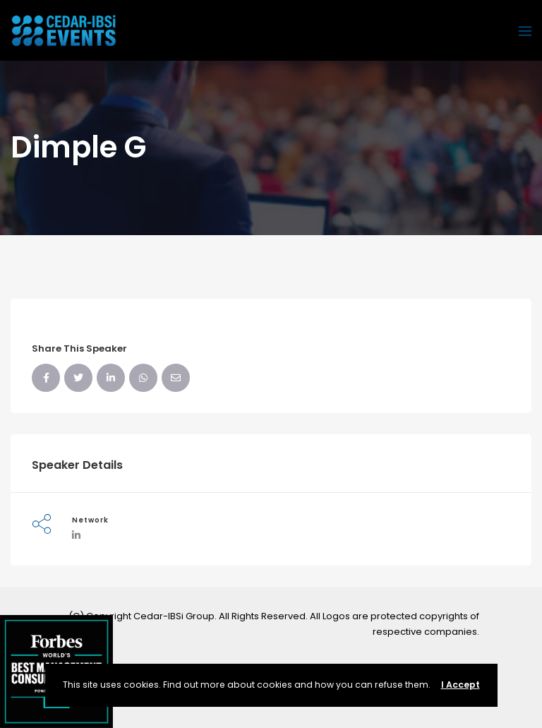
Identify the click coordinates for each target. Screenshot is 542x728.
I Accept (460, 685)
